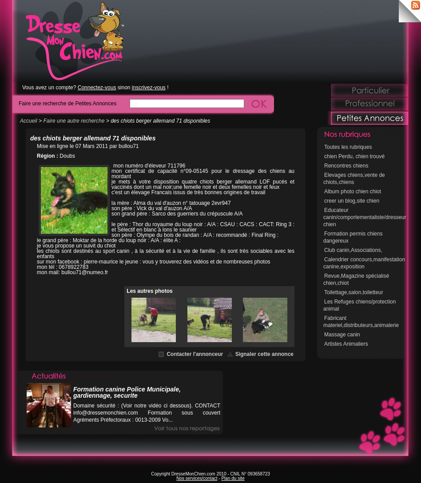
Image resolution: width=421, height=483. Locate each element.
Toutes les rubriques (348, 147)
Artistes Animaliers (346, 344)
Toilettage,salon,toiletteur (353, 292)
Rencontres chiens (346, 166)
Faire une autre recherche (73, 121)
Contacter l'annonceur (195, 354)
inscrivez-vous (149, 87)
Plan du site (232, 478)
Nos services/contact (196, 478)
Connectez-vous (97, 87)
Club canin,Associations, (353, 250)
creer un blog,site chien (351, 201)
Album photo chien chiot (352, 191)
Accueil (28, 121)
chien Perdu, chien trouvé (354, 156)
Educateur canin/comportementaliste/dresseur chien (364, 217)
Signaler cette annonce (264, 354)
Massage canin (342, 334)
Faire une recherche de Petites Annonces (67, 103)
